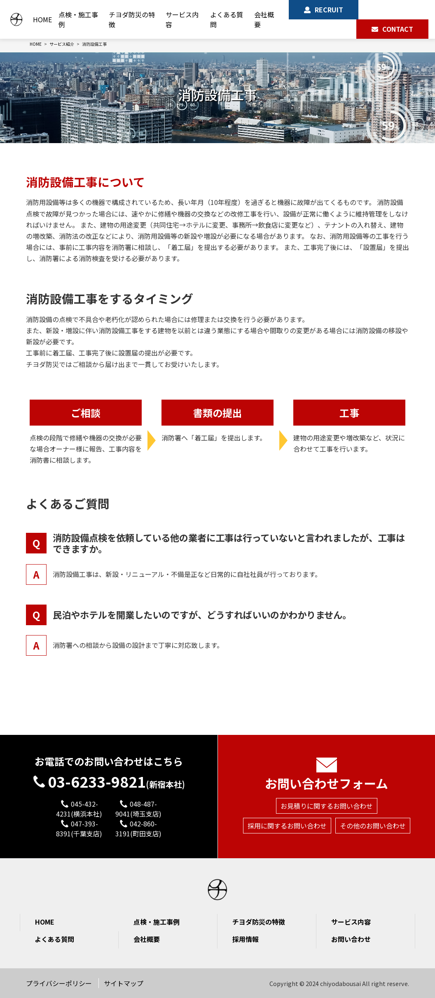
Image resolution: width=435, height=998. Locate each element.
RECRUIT (327, 9)
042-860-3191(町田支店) (138, 828)
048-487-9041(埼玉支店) (138, 809)
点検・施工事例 (74, 19)
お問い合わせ (351, 939)
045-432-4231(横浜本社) (79, 809)
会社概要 (262, 19)
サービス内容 (179, 19)
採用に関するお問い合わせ (287, 809)
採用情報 (245, 939)
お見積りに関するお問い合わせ (327, 789)
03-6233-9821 (109, 767)
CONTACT (397, 29)
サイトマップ (123, 983)
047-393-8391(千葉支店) (79, 828)
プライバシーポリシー (59, 983)
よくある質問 (224, 19)
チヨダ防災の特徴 (128, 19)
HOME (38, 19)
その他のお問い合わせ (373, 809)
